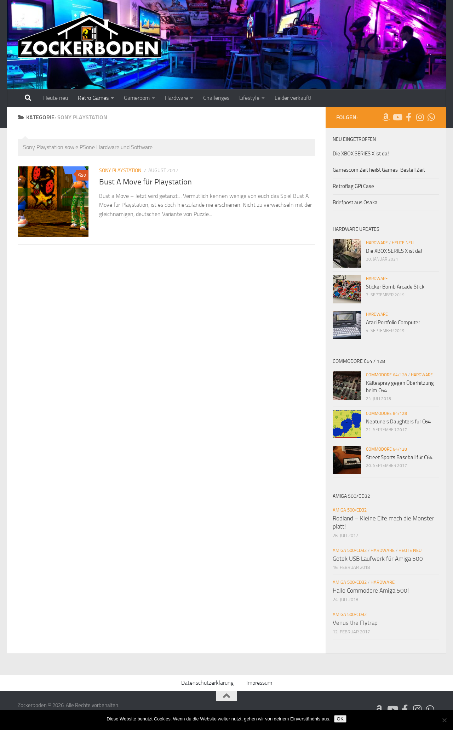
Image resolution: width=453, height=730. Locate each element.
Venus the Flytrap (355, 622)
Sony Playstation (120, 170)
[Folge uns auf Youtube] (397, 117)
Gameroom (137, 98)
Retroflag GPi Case (353, 186)
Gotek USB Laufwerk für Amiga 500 (378, 558)
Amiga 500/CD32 (350, 510)
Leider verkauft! (293, 98)
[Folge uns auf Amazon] (386, 117)
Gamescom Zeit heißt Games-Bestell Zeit (379, 170)
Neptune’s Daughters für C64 (398, 421)
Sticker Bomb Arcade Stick (395, 287)
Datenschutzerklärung (207, 682)
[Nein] (444, 720)
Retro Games (93, 98)
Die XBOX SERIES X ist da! (361, 153)
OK (340, 719)
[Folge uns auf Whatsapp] (431, 117)
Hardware (176, 98)
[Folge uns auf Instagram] (419, 117)
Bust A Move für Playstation (145, 182)
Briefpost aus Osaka (355, 202)
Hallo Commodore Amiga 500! (371, 590)
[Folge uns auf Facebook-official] (408, 117)
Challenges (216, 98)
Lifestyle (249, 98)
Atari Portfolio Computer (393, 322)
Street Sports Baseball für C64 (399, 457)
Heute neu (55, 98)
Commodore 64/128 (386, 374)
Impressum (259, 682)
